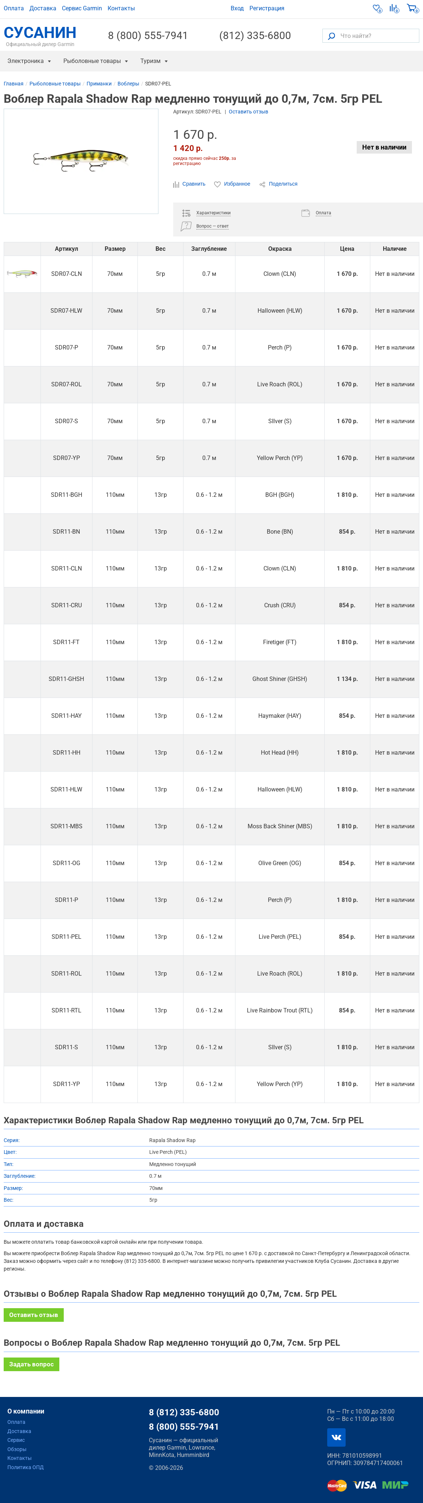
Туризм (150, 60)
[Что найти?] (370, 36)
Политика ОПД (25, 1467)
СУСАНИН (40, 35)
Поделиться (278, 184)
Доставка (42, 8)
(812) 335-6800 (255, 36)
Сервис (16, 1440)
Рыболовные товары (92, 60)
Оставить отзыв (248, 112)
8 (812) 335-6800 (184, 1412)
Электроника (25, 60)
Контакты (121, 8)
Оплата (14, 8)
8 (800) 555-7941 (148, 36)
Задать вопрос (31, 1364)
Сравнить (190, 184)
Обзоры (17, 1449)
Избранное (233, 184)
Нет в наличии (384, 147)
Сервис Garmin (82, 8)
